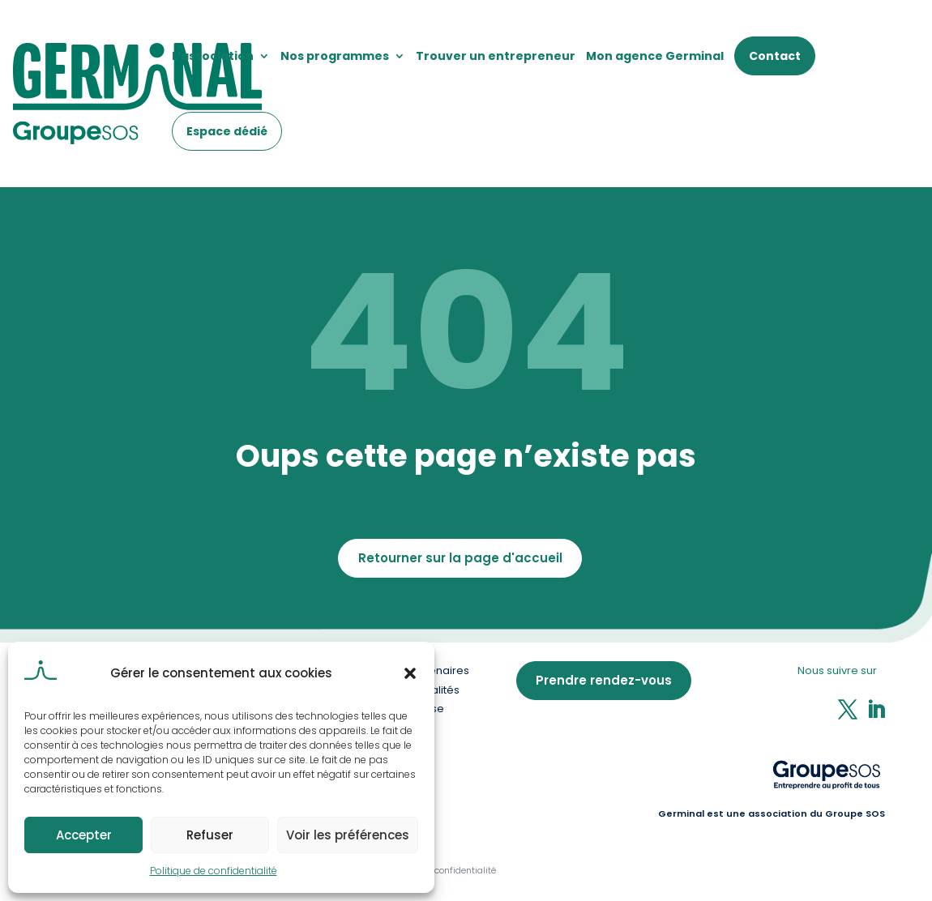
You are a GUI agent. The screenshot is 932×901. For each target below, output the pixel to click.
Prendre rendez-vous (604, 680)
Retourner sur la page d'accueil (460, 557)
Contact (775, 56)
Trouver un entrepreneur (495, 56)
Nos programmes (334, 56)
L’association (213, 56)
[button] (410, 673)
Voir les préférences (347, 834)
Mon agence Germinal (655, 56)
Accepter (84, 834)
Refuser (209, 834)
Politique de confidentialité (213, 871)
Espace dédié (226, 131)
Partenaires (438, 670)
